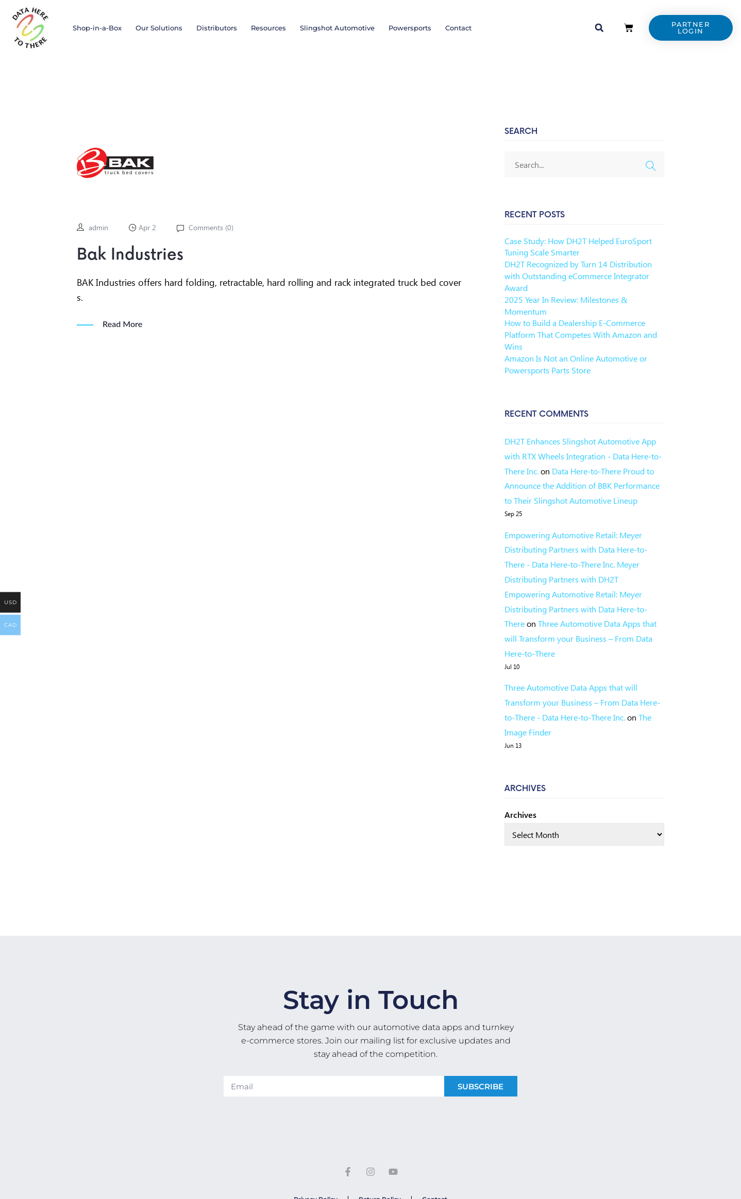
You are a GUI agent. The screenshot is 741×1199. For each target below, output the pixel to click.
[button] (599, 28)
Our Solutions (159, 28)
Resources (268, 28)
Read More (122, 324)
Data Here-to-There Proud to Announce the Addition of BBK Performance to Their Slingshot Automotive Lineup (582, 486)
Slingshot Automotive (337, 28)
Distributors (216, 28)
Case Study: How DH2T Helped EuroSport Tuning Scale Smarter (578, 246)
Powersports (410, 28)
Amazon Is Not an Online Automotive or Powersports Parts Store (575, 364)
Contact (458, 28)
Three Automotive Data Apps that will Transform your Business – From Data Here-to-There (580, 638)
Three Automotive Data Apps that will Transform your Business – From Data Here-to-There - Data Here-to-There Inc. (582, 702)
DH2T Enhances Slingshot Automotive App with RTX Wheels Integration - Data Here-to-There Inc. (583, 456)
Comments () (210, 227)
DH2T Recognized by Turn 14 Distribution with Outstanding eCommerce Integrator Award (578, 276)
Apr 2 (147, 227)
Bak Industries (130, 255)
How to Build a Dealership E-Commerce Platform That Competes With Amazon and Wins (580, 334)
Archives (520, 814)
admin (98, 227)
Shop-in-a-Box (97, 28)
